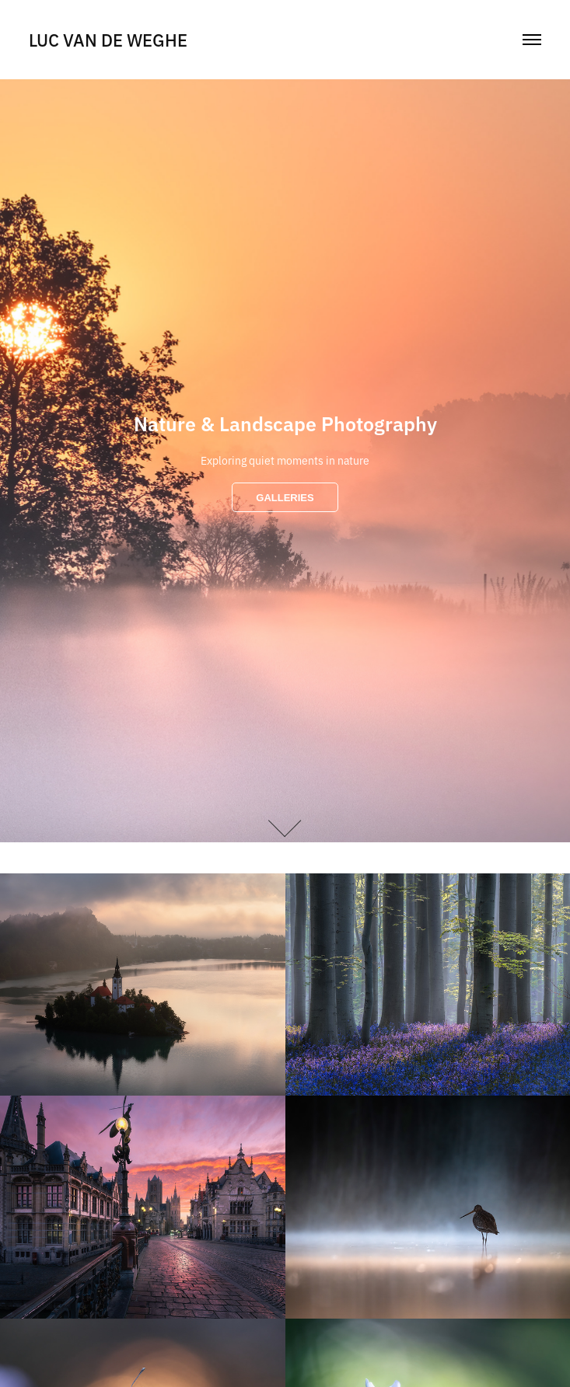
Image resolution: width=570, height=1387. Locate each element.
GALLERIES (284, 498)
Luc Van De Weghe (108, 39)
